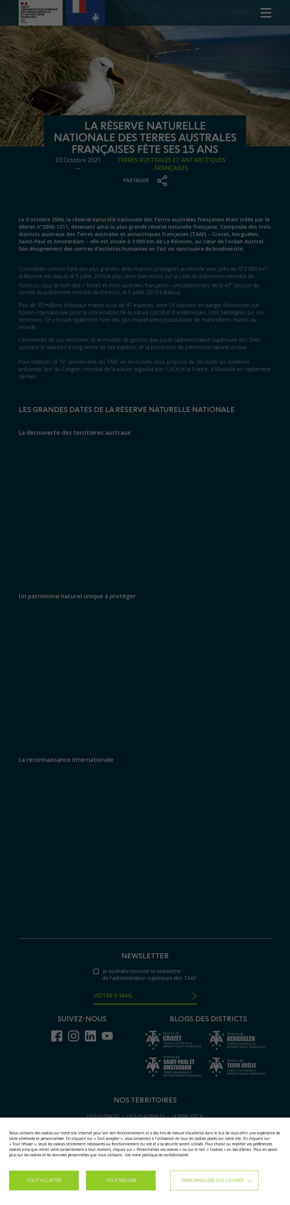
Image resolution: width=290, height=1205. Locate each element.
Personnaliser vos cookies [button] (212, 1180)
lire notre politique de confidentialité (156, 1154)
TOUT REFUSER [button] (121, 1180)
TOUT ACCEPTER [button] (44, 1180)
